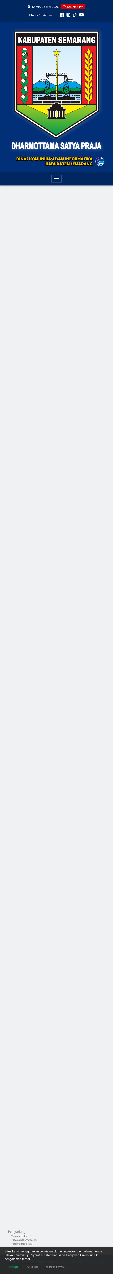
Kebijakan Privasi (54, 1266)
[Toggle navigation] (56, 178)
